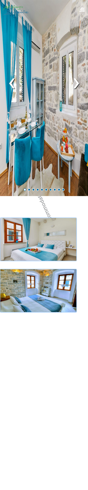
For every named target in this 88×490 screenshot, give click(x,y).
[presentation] (12, 81)
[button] (25, 189)
